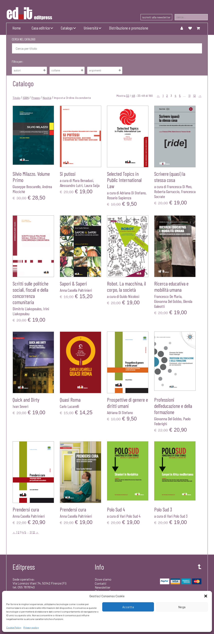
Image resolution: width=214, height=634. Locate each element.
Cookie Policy (13, 627)
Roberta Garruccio (166, 191)
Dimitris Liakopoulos (27, 308)
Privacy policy (31, 627)
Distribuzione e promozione (128, 27)
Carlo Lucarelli (69, 406)
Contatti (100, 583)
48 (133, 95)
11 (189, 95)
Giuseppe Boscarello (27, 186)
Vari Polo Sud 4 (130, 516)
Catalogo (67, 27)
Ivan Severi (20, 406)
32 (127, 95)
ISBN (26, 97)
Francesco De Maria (168, 296)
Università (91, 27)
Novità (47, 97)
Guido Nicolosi (129, 296)
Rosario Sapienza (119, 197)
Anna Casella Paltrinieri (76, 290)
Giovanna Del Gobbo (168, 301)
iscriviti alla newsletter (156, 17)
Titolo (16, 97)
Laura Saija (92, 185)
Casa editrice (41, 27)
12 (194, 95)
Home (16, 27)
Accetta (128, 607)
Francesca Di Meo (179, 186)
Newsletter (102, 587)
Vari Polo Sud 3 (177, 516)
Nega (182, 607)
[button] (206, 596)
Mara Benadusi (83, 180)
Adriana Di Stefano (133, 192)
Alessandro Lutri (71, 185)
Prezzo (35, 97)
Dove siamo (103, 579)
